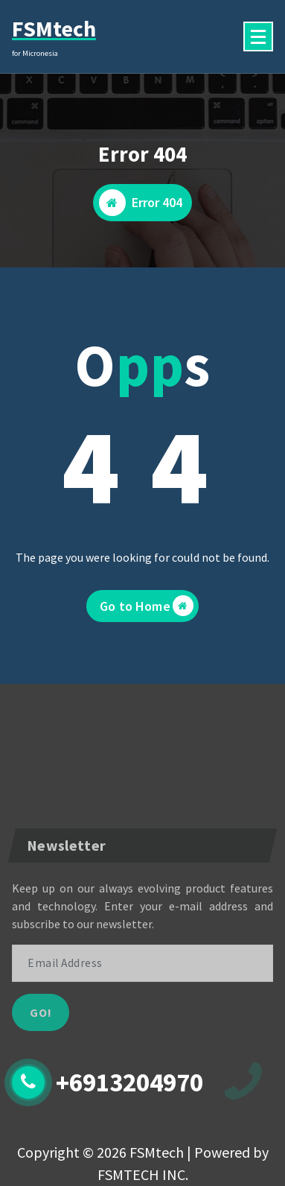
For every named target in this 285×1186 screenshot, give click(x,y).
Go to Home (146, 605)
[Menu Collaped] (258, 36)
